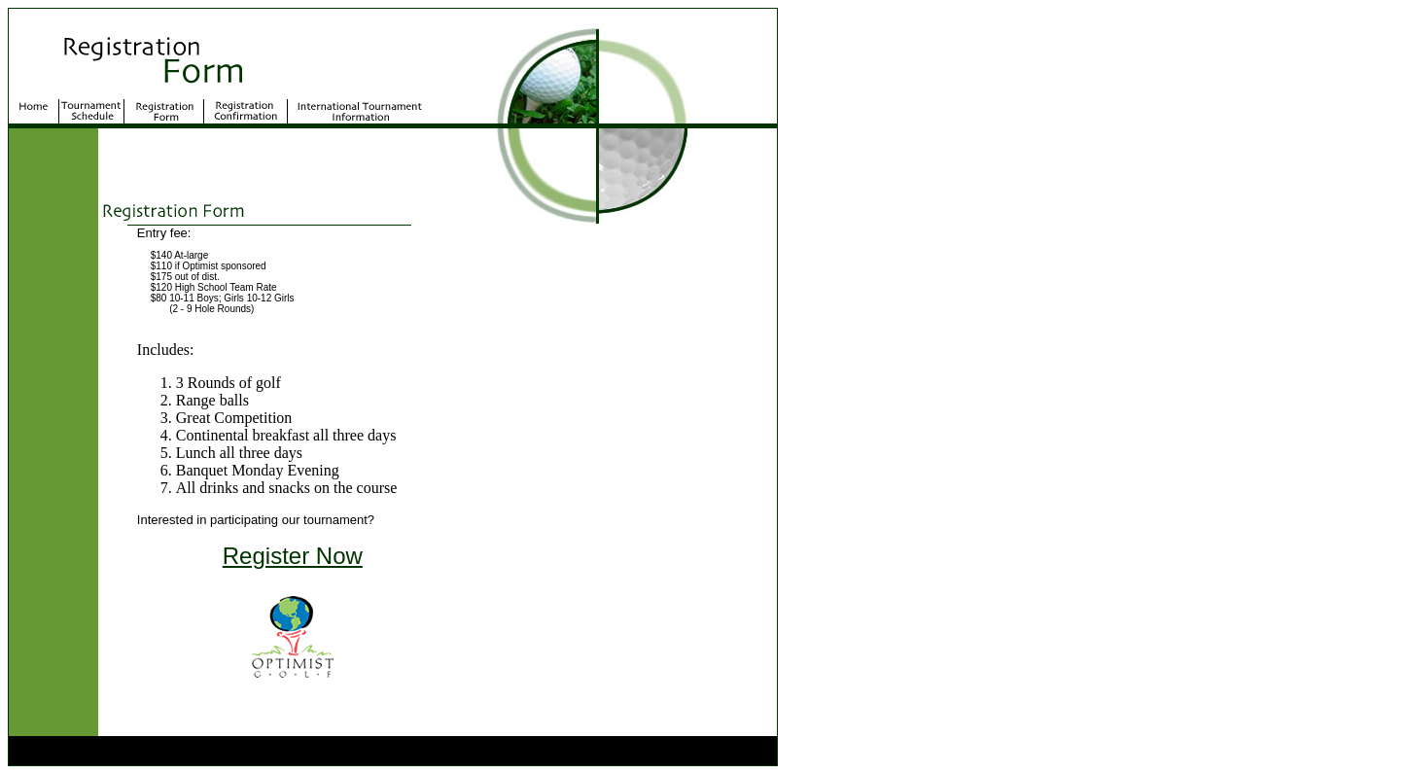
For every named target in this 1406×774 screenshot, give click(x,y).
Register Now (293, 556)
